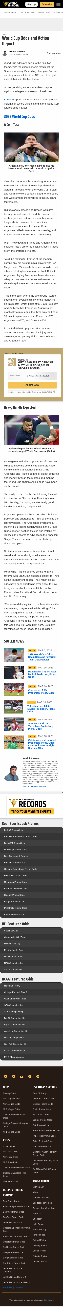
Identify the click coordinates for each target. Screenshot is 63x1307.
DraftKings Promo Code (15, 850)
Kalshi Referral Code (14, 915)
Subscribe (47, 4)
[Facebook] (6, 1077)
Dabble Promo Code (42, 1120)
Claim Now (32, 386)
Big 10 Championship (14, 1019)
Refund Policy (39, 1241)
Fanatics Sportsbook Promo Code (20, 837)
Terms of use (39, 1235)
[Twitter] (14, 1077)
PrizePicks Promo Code (15, 908)
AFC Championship (13, 970)
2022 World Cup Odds (19, 116)
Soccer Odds (44, 12)
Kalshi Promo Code (42, 1147)
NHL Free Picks (10, 1182)
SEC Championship (13, 1006)
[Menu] (58, 4)
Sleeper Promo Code (14, 895)
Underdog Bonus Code (14, 1242)
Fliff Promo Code (41, 1115)
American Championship (16, 1032)
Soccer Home (10, 12)
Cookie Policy (39, 1251)
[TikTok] (30, 1077)
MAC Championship (14, 1057)
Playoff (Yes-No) (12, 944)
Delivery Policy (40, 1246)
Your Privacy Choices (12, 1288)
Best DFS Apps (40, 1094)
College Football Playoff (15, 993)
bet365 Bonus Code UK (14, 1277)
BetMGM (9, 99)
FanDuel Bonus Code (13, 1218)
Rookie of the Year (13, 957)
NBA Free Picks (10, 1157)
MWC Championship (14, 1038)
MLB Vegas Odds (11, 1110)
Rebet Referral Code (43, 1142)
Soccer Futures (27, 12)
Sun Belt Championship (15, 1045)
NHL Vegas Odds (11, 1132)
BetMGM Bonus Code (14, 844)
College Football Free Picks (16, 1168)
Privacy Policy (39, 1230)
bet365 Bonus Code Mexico (16, 1283)
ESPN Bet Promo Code (15, 876)
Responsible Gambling (44, 1209)
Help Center (38, 1225)
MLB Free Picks (10, 1163)
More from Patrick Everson (34, 787)
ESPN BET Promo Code (15, 1237)
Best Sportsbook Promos (16, 856)
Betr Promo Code (41, 1126)
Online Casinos (40, 1262)
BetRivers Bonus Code (14, 1247)
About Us (37, 1214)
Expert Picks (9, 1147)
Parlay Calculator (41, 1198)
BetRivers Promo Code (15, 889)
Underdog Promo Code (15, 882)
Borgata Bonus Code (14, 902)
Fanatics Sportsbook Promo (16, 1207)
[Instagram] (38, 1077)
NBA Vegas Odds (11, 1104)
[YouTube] (22, 1077)
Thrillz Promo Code (42, 1110)
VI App (36, 1193)
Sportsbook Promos (42, 1203)
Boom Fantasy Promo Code (46, 1131)
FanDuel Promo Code (14, 863)
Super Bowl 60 (11, 931)
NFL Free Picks (10, 1152)
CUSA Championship (14, 1051)
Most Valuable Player (14, 951)
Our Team (37, 1219)
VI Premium (38, 1187)
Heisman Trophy (12, 986)
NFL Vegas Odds (11, 1099)
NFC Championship (13, 964)
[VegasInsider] (31, 1071)
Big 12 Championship (14, 1025)
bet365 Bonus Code (14, 831)
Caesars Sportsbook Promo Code (20, 869)
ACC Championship (13, 1012)
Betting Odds (9, 1094)
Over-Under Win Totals (15, 938)
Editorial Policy (40, 1256)
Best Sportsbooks (11, 1202)
